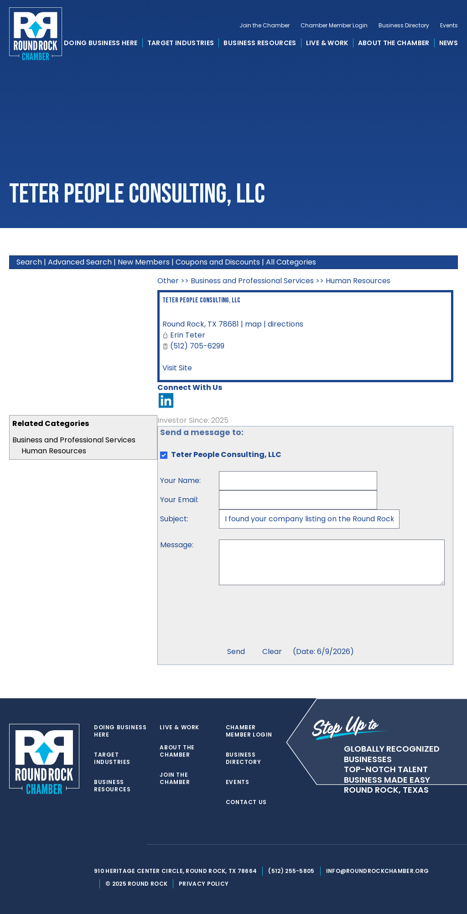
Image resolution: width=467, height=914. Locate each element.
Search (29, 262)
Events (449, 25)
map (253, 324)
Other (168, 280)
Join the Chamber (264, 25)
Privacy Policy (203, 884)
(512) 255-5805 (291, 871)
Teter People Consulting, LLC (201, 300)
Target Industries (180, 42)
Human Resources (53, 451)
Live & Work (327, 42)
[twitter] (98, 844)
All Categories (291, 262)
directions (285, 324)
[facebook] (116, 844)
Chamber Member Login (334, 25)
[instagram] (135, 844)
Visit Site (177, 368)
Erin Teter (187, 335)
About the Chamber (394, 42)
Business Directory (404, 25)
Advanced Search (80, 262)
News (448, 42)
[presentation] (288, 617)
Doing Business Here (101, 42)
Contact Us (246, 802)
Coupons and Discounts (218, 262)
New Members (144, 262)
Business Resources (259, 42)
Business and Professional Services (73, 440)
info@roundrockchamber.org (377, 871)
